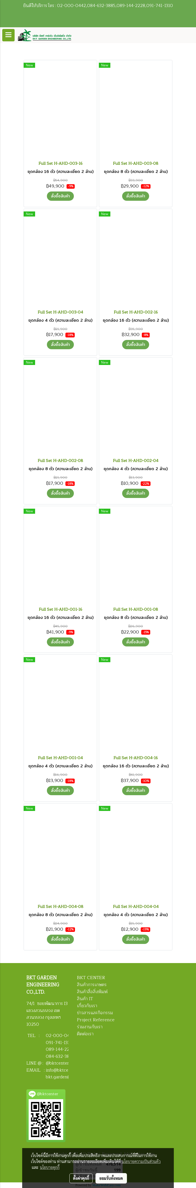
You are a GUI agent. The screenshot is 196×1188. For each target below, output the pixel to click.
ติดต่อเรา (85, 1034)
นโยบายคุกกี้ (50, 1167)
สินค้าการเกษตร (92, 984)
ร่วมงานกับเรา (89, 1027)
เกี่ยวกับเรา (87, 1005)
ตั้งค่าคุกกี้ (81, 1178)
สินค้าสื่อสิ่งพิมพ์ (92, 991)
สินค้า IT (85, 998)
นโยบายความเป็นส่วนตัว (141, 1161)
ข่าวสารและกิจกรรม (95, 1012)
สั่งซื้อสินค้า (60, 196)
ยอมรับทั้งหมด (111, 1178)
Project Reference (96, 1020)
